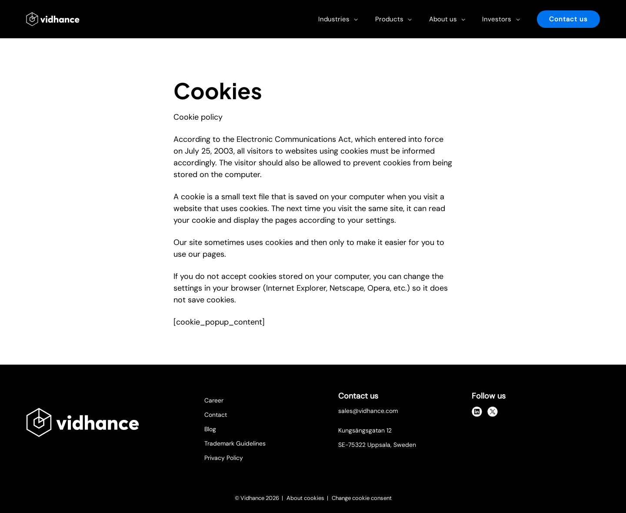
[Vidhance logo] (53, 19)
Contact (215, 415)
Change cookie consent (362, 498)
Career (213, 400)
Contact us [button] (568, 19)
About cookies (306, 498)
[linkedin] (477, 411)
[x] (492, 411)
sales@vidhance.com (368, 411)
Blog (210, 429)
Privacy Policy (223, 458)
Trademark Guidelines (235, 443)
